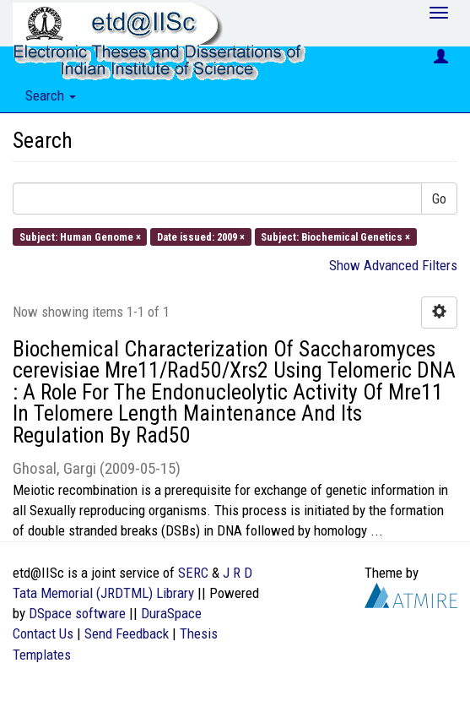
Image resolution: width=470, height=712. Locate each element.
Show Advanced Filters (393, 265)
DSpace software (77, 613)
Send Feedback (126, 633)
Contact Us (43, 633)
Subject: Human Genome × (80, 236)
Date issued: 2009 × (201, 236)
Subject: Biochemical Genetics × (335, 236)
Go (439, 198)
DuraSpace (171, 613)
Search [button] (50, 95)
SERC (193, 572)
